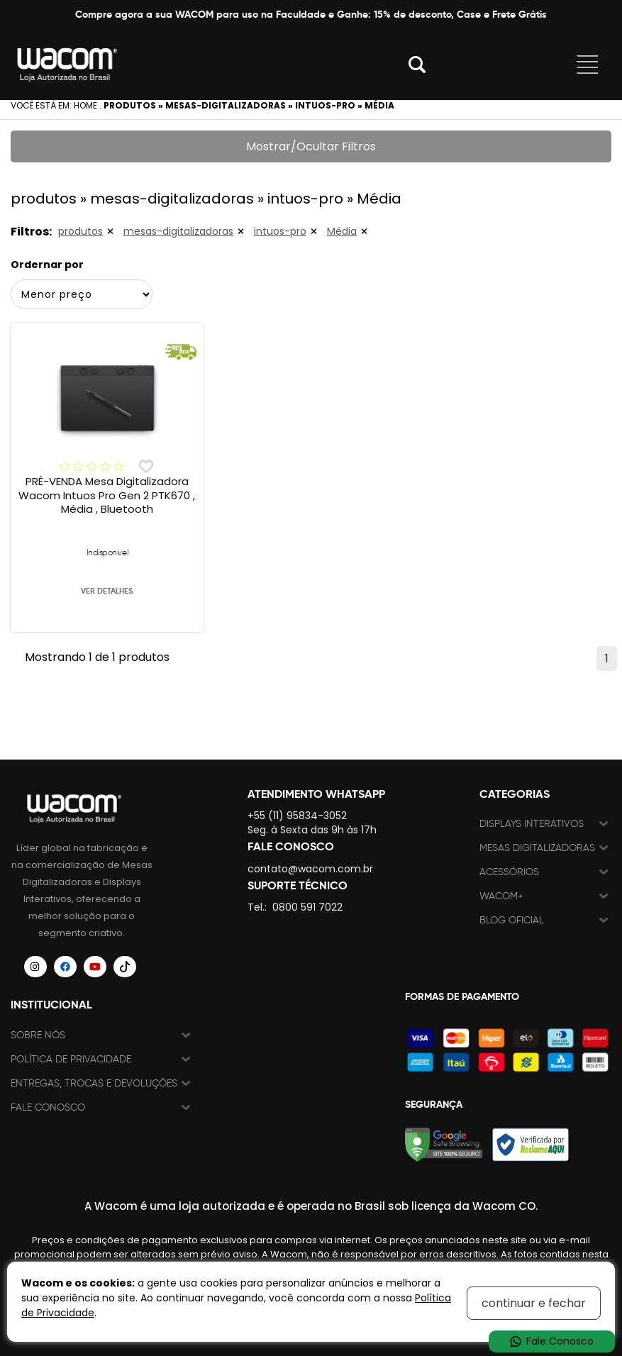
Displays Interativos (531, 824)
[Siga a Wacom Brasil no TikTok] (124, 966)
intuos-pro (280, 231)
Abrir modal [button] (417, 64)
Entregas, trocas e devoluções (94, 1083)
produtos (80, 231)
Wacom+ (501, 896)
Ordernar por (47, 264)
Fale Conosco (48, 1107)
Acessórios (509, 872)
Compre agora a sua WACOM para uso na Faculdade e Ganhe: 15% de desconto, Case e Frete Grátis (311, 14)
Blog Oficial (511, 920)
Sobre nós (38, 1035)
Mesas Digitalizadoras (537, 848)
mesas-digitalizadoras (178, 231)
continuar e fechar (534, 1303)
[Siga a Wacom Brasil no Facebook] (65, 966)
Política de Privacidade (71, 1059)
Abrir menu (587, 64)
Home (85, 105)
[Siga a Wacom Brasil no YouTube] (95, 966)
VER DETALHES (107, 591)
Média (342, 231)
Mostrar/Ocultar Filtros (311, 146)
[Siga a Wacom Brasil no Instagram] (35, 966)
